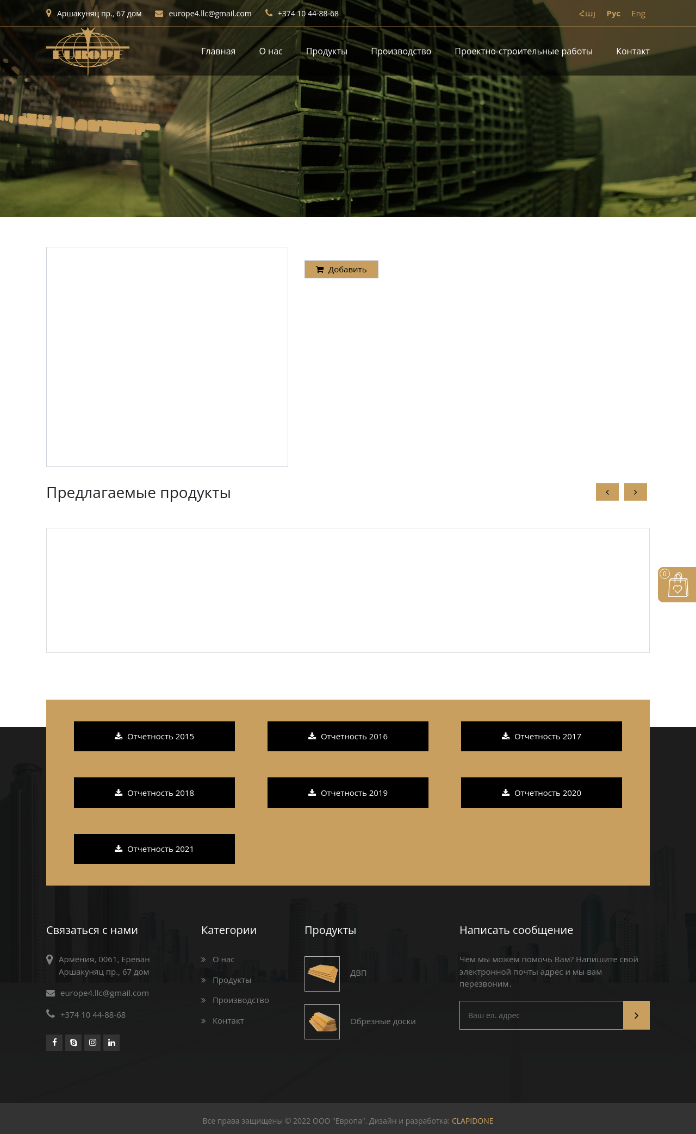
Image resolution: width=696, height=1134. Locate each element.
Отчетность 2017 (541, 736)
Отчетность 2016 (348, 736)
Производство (401, 51)
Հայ (587, 13)
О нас (271, 51)
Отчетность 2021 (154, 848)
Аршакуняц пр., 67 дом (93, 13)
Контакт (633, 51)
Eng (638, 13)
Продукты (326, 51)
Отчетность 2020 (541, 792)
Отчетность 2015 (154, 736)
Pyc (613, 13)
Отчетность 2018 (154, 792)
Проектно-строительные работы (524, 51)
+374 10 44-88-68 (302, 13)
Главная (218, 51)
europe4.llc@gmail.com (203, 13)
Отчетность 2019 (348, 792)
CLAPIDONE (473, 1121)
